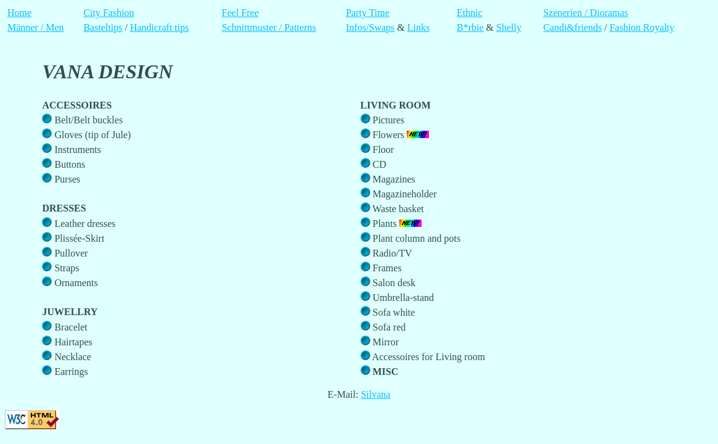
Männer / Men (35, 27)
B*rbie (470, 27)
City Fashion (108, 12)
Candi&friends (572, 27)
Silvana (375, 394)
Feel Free (240, 12)
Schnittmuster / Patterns (269, 27)
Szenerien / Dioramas (585, 12)
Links (418, 27)
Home (19, 12)
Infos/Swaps (370, 27)
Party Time (368, 12)
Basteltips (102, 27)
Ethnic (470, 12)
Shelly (508, 27)
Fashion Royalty (642, 27)
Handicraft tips (159, 27)
